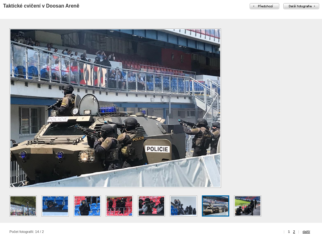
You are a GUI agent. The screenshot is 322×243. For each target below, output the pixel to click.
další (306, 232)
